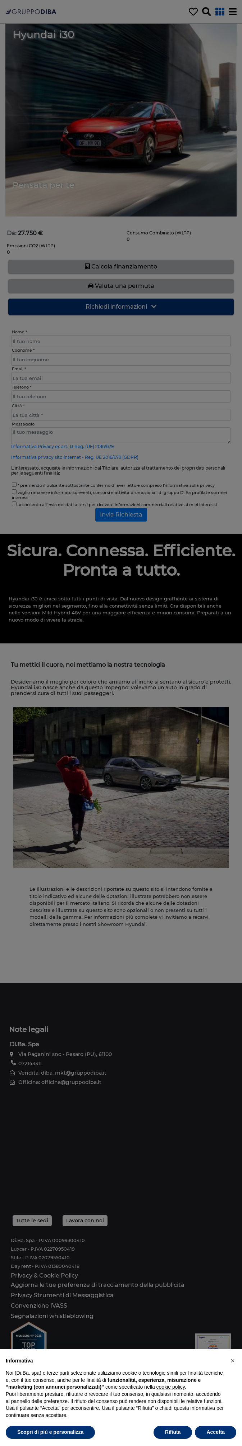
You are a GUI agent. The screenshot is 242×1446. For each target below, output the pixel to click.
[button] (232, 1360)
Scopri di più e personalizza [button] (50, 1432)
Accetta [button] (215, 1432)
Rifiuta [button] (173, 1432)
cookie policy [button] (170, 1387)
